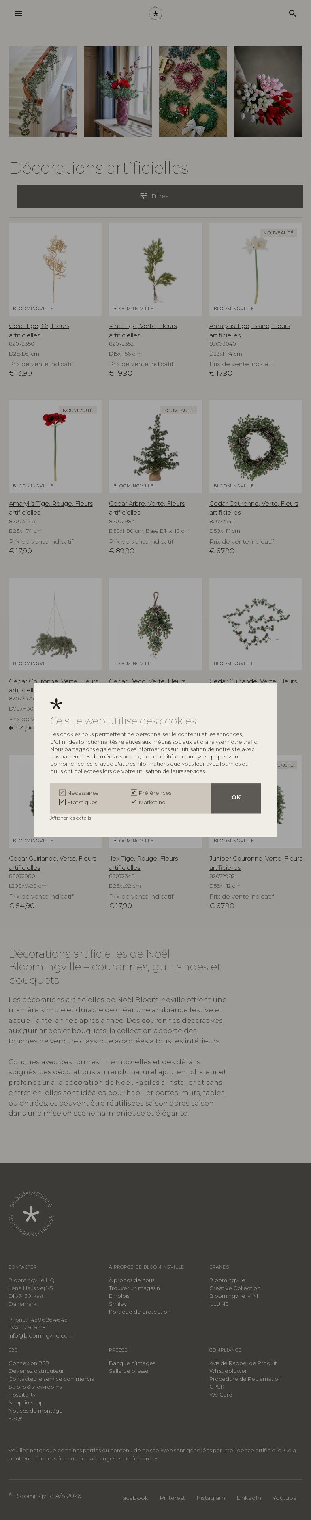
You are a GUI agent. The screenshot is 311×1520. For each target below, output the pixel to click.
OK (236, 798)
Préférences (155, 793)
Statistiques (82, 802)
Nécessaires (82, 793)
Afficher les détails (71, 818)
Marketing (152, 802)
